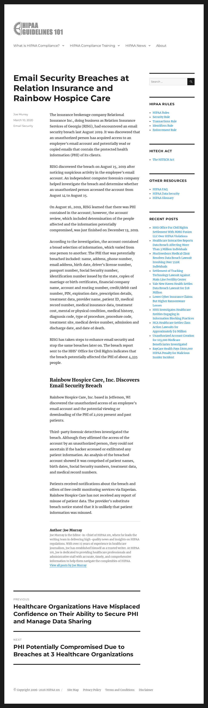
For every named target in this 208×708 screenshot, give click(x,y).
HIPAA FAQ (160, 189)
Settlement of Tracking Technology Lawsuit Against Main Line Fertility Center (171, 275)
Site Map (73, 690)
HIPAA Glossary (163, 198)
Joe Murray (20, 114)
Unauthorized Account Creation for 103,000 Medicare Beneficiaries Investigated (173, 340)
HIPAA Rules (161, 112)
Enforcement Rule (164, 130)
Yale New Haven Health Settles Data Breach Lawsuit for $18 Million (173, 288)
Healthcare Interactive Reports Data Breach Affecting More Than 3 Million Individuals (173, 245)
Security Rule (161, 117)
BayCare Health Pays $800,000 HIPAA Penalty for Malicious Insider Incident (173, 353)
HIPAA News (135, 46)
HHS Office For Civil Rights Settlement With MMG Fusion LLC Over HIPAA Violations (172, 232)
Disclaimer (146, 690)
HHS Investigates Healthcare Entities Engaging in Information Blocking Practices (173, 314)
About (161, 46)
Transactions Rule (165, 121)
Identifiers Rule (163, 125)
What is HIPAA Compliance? (36, 46)
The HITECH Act (163, 159)
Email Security (23, 125)
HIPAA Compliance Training (92, 46)
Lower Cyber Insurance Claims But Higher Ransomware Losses (173, 301)
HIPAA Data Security (166, 193)
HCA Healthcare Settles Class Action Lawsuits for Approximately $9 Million (171, 327)
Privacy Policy (92, 690)
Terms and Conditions (120, 690)
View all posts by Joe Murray (68, 565)
